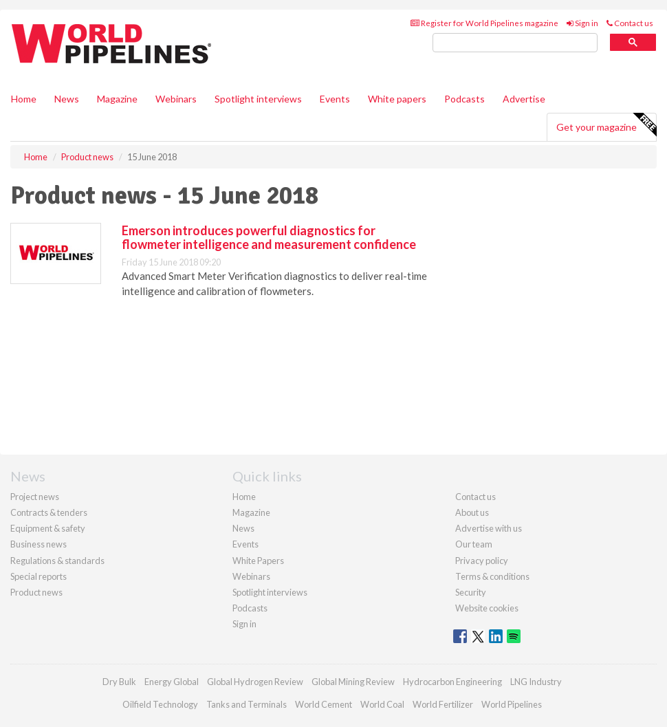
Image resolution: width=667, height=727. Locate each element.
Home (23, 99)
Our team (473, 544)
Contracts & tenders (48, 512)
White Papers (258, 560)
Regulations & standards (57, 560)
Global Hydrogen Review (255, 681)
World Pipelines (511, 704)
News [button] (66, 99)
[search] (515, 43)
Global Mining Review (353, 681)
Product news (36, 592)
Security (470, 592)
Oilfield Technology (160, 704)
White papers (397, 99)
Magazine (117, 99)
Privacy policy (481, 560)
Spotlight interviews (258, 99)
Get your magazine (606, 125)
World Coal (382, 704)
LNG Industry (536, 681)
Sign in (582, 23)
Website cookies (486, 608)
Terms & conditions (492, 576)
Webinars (176, 99)
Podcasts (464, 99)
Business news (38, 544)
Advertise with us (488, 528)
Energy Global (171, 681)
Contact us (629, 23)
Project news (34, 496)
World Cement (323, 704)
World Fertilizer (443, 704)
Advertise (524, 99)
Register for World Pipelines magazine (484, 23)
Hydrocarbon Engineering (452, 681)
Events (335, 99)
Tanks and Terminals (246, 704)
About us (472, 512)
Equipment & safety (47, 528)
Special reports (38, 576)
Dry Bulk (119, 681)
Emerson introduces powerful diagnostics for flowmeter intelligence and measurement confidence (269, 237)
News (243, 528)
